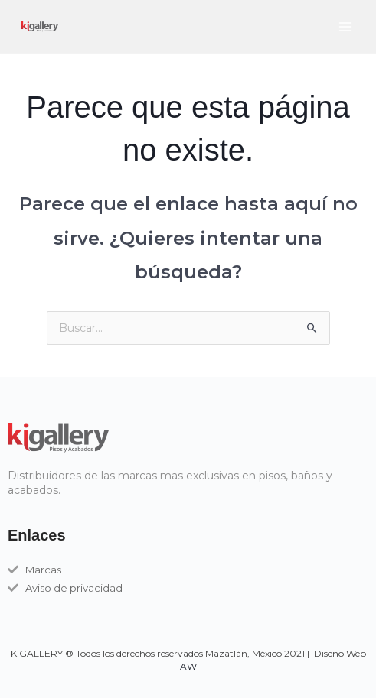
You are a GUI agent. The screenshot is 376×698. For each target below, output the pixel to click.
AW (188, 666)
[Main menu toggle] (345, 26)
